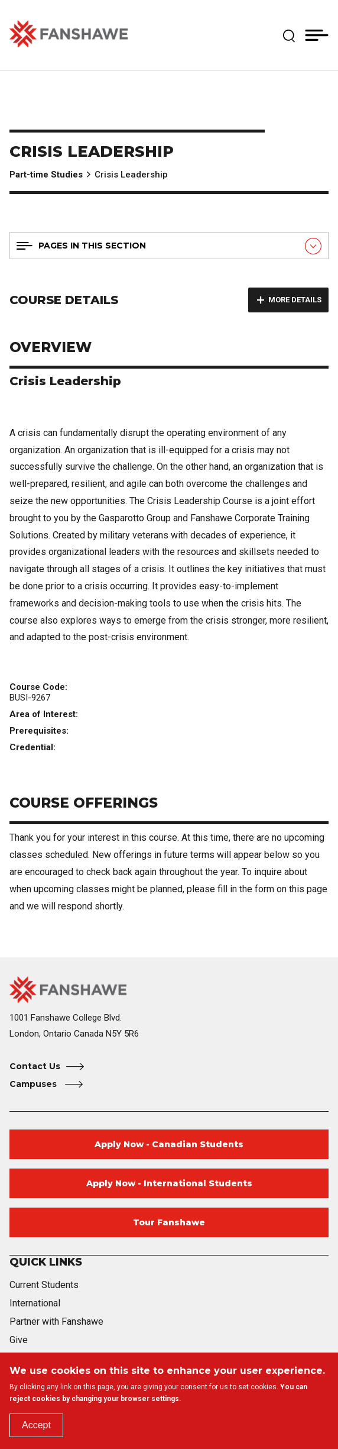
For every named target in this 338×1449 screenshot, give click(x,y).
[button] (288, 35)
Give (18, 1339)
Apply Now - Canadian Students (169, 1144)
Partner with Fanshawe (56, 1321)
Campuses (34, 1084)
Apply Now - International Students (169, 1183)
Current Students (44, 1284)
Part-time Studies (46, 174)
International (34, 1303)
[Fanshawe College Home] (169, 989)
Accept (36, 1425)
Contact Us (34, 1066)
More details (294, 299)
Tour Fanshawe (169, 1222)
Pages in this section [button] (92, 245)
